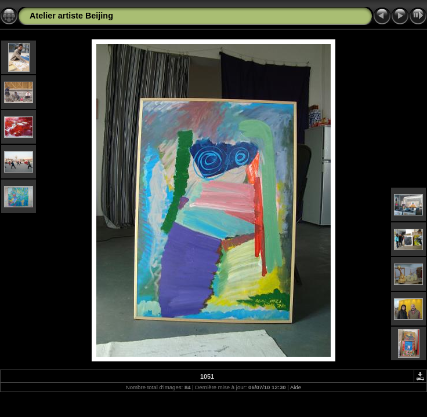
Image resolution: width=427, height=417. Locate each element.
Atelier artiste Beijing (71, 15)
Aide (295, 387)
